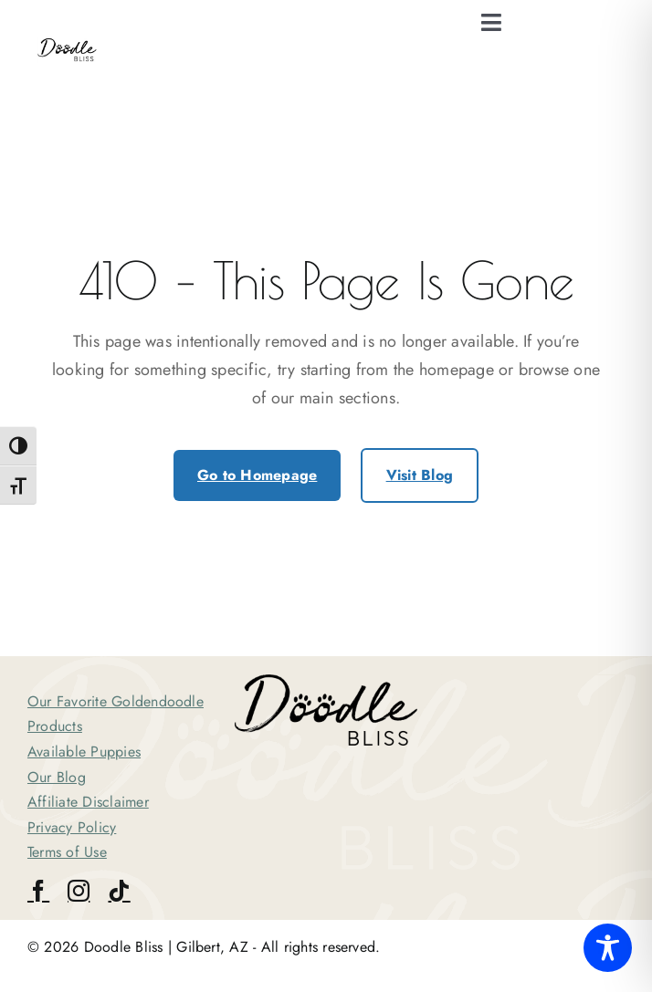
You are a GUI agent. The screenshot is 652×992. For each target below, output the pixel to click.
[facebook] (38, 891)
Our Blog (56, 777)
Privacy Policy (71, 827)
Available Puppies (84, 751)
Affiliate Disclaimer (88, 801)
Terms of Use (67, 851)
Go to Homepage (257, 475)
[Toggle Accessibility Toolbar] (608, 948)
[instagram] (78, 891)
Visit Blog (419, 475)
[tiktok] (119, 891)
